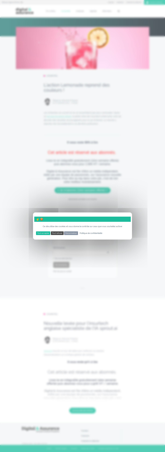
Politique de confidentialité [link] (91, 233)
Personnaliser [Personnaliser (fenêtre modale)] (71, 233)
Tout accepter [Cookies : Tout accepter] (43, 233)
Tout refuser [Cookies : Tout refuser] (57, 233)
